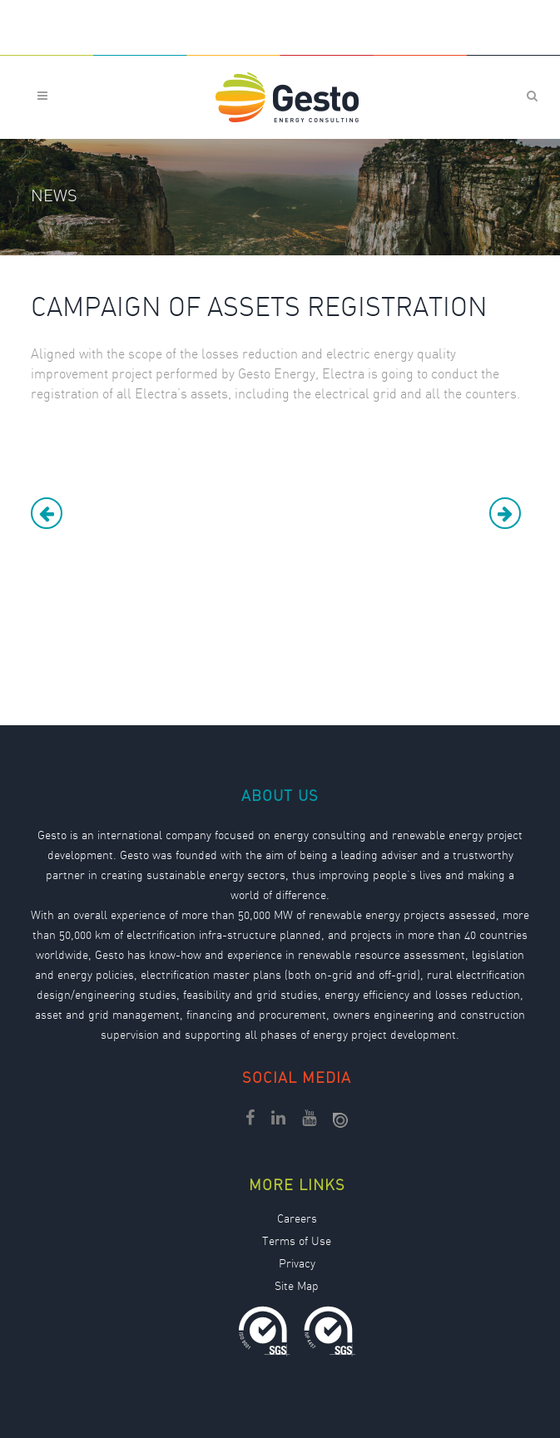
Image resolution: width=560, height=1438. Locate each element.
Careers (297, 1220)
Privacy (297, 1265)
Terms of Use (296, 1242)
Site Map (297, 1287)
